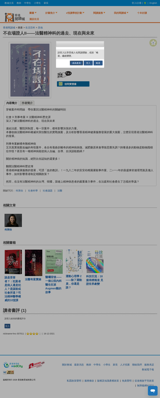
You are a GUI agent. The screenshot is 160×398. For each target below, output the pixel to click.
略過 (98, 63)
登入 (88, 63)
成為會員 (76, 63)
